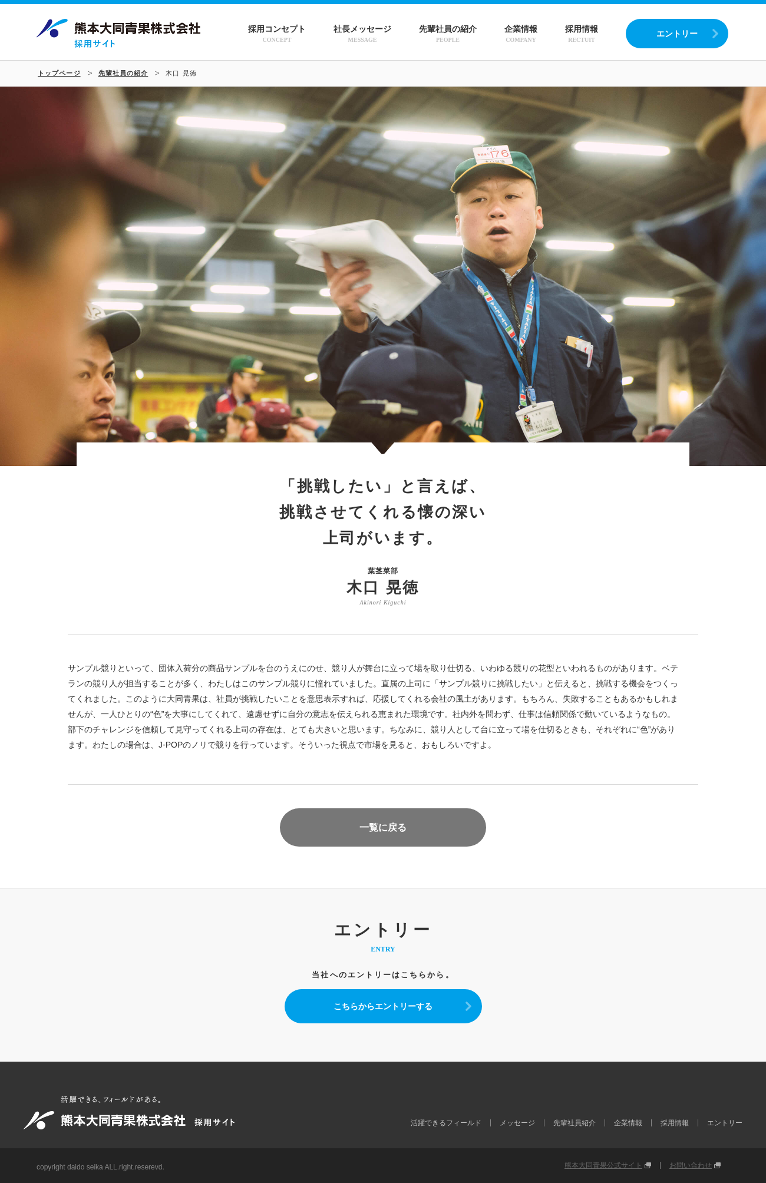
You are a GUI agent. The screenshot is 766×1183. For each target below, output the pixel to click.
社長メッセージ (362, 34)
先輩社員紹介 (574, 1122)
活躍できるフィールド (446, 1122)
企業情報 (520, 34)
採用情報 (581, 34)
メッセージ (517, 1122)
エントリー (677, 33)
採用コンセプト (277, 34)
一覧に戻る (383, 827)
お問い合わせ (690, 1165)
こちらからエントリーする (383, 1006)
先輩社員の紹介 (448, 34)
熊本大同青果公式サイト (603, 1165)
